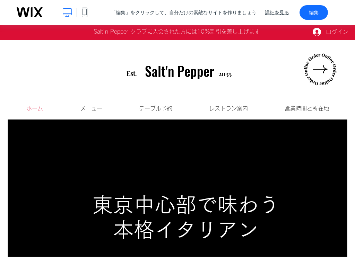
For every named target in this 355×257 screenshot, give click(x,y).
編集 (314, 12)
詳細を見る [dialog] (277, 12)
